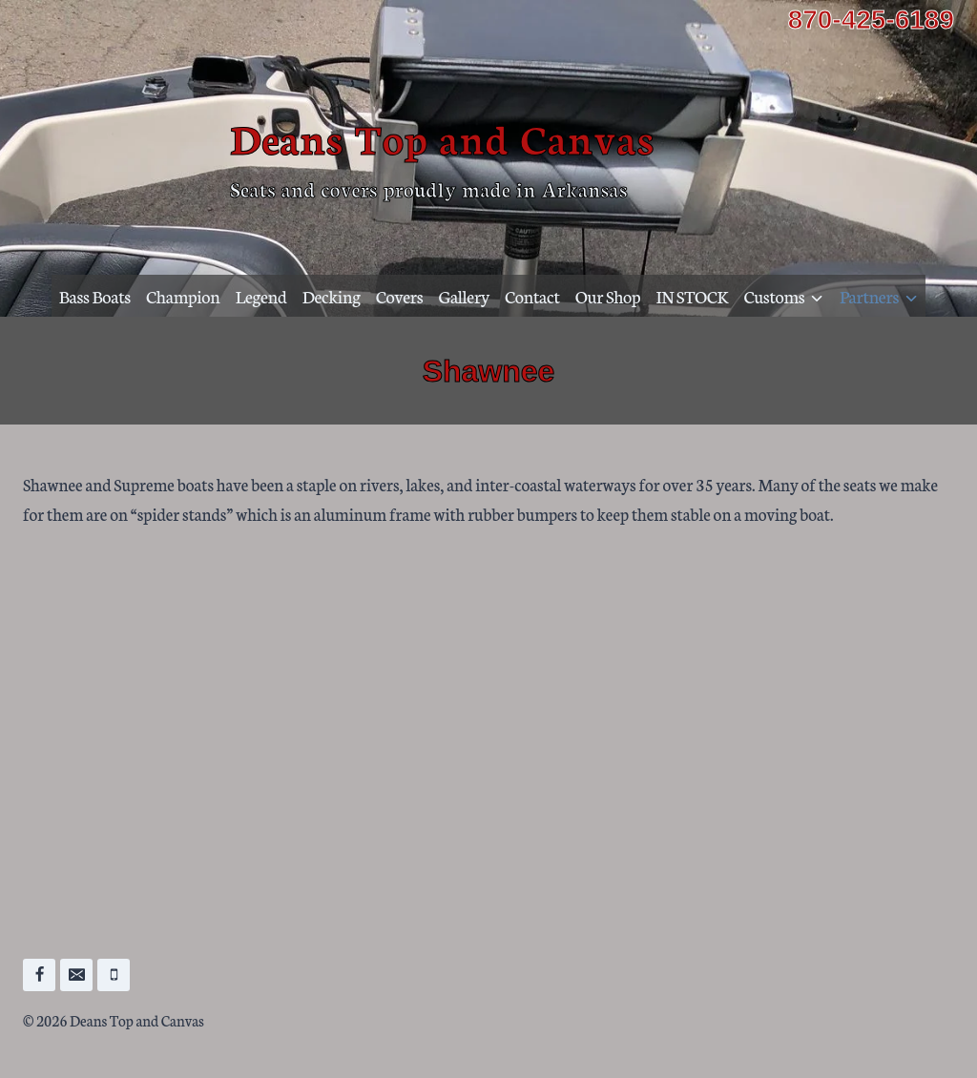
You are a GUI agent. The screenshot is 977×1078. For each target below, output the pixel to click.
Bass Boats (95, 295)
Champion (182, 295)
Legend (261, 295)
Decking (331, 295)
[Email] (76, 975)
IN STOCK (692, 295)
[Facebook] (39, 975)
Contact (532, 295)
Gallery (464, 295)
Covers (400, 295)
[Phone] (113, 975)
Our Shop (608, 295)
